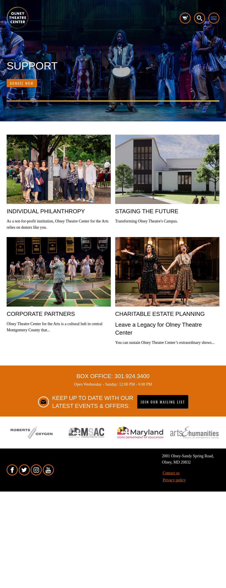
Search (199, 18)
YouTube (48, 469)
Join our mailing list (163, 402)
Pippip (18, 18)
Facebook (12, 469)
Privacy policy (174, 480)
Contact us (171, 473)
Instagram (36, 469)
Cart (185, 18)
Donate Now (22, 83)
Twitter (24, 469)
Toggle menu (213, 18)
